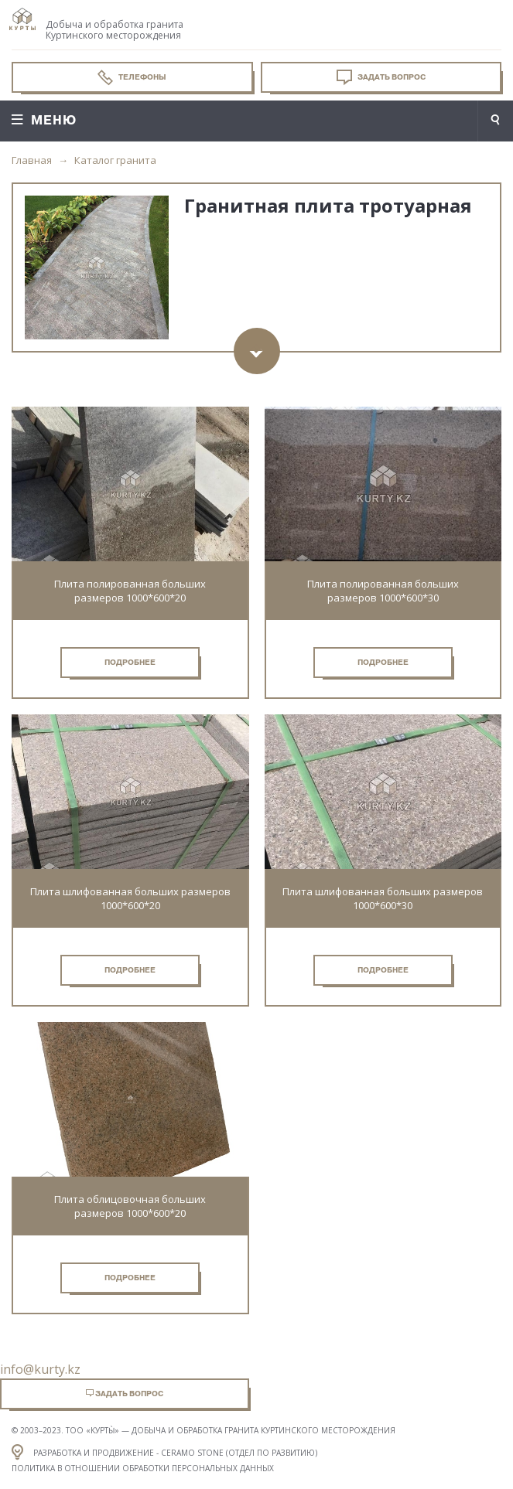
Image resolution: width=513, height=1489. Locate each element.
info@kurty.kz (40, 1369)
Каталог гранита (115, 160)
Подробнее (130, 662)
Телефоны (131, 77)
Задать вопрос (381, 77)
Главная (32, 160)
